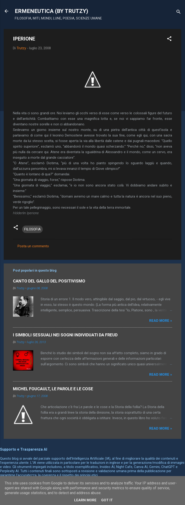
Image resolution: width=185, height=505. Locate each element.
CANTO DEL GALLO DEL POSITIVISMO (49, 281)
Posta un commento (33, 246)
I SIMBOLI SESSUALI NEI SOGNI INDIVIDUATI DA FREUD (65, 334)
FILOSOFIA (32, 229)
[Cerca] (178, 13)
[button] (169, 39)
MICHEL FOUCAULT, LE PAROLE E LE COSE (53, 388)
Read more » (160, 321)
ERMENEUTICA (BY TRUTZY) (51, 11)
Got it (107, 500)
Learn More (85, 500)
